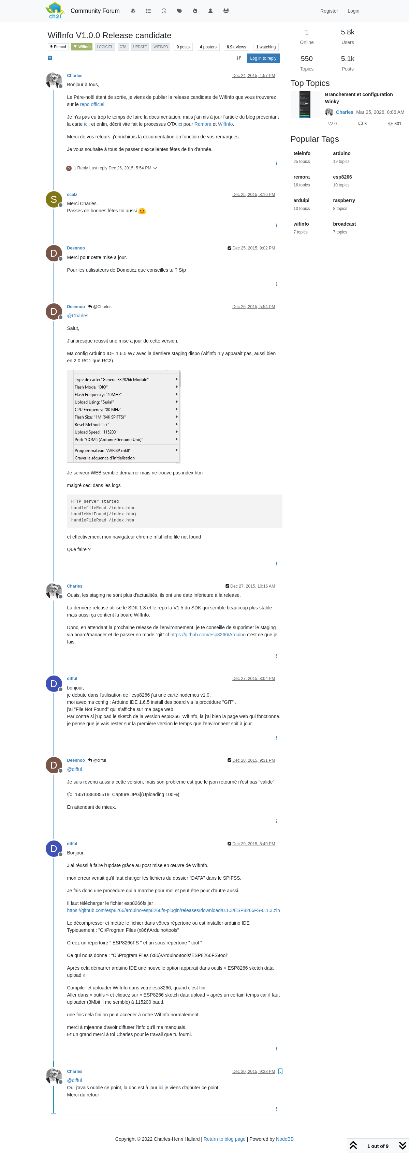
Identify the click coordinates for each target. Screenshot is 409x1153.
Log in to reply (263, 58)
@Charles (100, 306)
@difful (97, 760)
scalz (72, 194)
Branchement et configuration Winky (359, 98)
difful (72, 678)
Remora (202, 124)
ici (86, 124)
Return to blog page (225, 1139)
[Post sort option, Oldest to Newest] (238, 58)
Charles (75, 75)
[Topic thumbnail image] (305, 109)
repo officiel (92, 104)
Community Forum (95, 10)
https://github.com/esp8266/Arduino (208, 634)
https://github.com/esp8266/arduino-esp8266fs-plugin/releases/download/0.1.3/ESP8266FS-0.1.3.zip (173, 910)
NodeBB (285, 1139)
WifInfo (82, 47)
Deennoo (76, 248)
